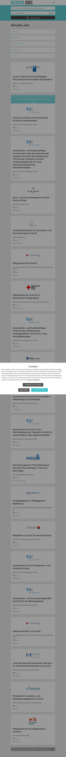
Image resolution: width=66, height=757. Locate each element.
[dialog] (33, 378)
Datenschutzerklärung (33, 380)
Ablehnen (23, 390)
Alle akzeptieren (39, 390)
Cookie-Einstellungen (33, 384)
